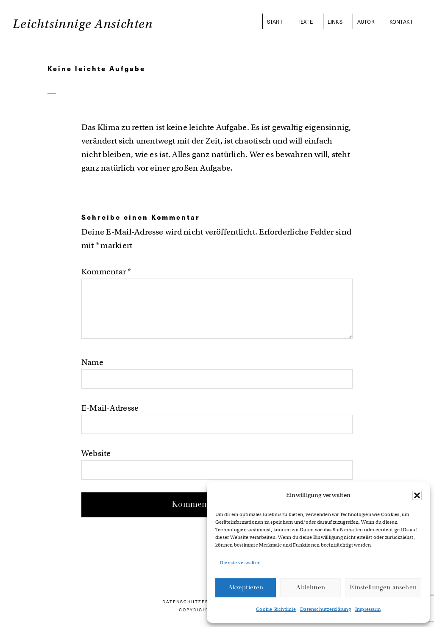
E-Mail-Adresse (110, 408)
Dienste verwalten (240, 563)
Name (92, 362)
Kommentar (106, 271)
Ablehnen (310, 588)
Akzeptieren (246, 588)
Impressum (368, 609)
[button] (417, 495)
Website (96, 453)
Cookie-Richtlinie (276, 609)
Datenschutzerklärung (325, 609)
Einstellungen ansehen (383, 588)
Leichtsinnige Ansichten (83, 24)
